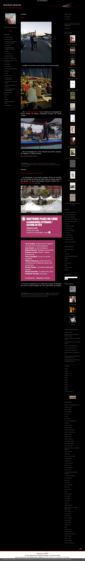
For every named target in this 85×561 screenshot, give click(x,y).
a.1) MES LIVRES (8, 37)
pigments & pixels (8, 92)
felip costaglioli (38, 296)
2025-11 (66, 384)
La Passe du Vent (68, 228)
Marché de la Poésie (69, 249)
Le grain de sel (68, 460)
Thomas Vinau (68, 538)
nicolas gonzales (44, 296)
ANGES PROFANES (72, 44)
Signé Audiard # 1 (68, 267)
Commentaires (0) (24, 164)
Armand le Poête (68, 407)
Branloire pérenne (12, 5)
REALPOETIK (68, 515)
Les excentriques (68, 478)
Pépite (66, 265)
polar (6, 97)
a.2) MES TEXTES (9, 39)
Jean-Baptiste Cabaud (69, 441)
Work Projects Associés (70, 542)
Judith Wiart (67, 453)
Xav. (65, 347)
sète (32, 164)
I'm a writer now (68, 263)
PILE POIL (72, 192)
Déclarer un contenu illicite (20, 557)
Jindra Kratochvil (68, 451)
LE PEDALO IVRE (68, 235)
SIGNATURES (8, 105)
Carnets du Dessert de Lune (71, 214)
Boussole (7, 51)
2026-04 (66, 373)
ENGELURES (73, 112)
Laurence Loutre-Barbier (70, 456)
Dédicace (67, 269)
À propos (10, 30)
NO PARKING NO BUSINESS (72, 158)
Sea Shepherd (68, 522)
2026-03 (66, 375)
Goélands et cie (73, 350)
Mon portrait (67, 28)
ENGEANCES (73, 101)
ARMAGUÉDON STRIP (73, 78)
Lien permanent (52, 163)
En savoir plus (68, 559)
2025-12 (66, 382)
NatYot (66, 491)
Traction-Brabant (68, 540)
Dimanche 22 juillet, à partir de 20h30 (32, 173)
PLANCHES (72, 314)
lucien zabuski (26, 166)
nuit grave (25, 294)
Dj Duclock (67, 423)
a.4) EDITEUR (8, 45)
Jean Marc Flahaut (69, 438)
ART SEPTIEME (72, 304)
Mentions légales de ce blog (32, 557)
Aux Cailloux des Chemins (70, 212)
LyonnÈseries (8, 66)
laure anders (49, 164)
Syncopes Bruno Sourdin (70, 533)
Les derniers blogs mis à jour (30, 555)
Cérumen (67, 416)
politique (6, 99)
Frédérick (67, 350)
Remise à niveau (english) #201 (71, 256)
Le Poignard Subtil (68, 467)
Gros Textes (67, 223)
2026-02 (66, 377)
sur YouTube (67, 19)
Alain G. (66, 345)
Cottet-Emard (67, 418)
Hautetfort (46, 553)
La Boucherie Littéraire (69, 225)
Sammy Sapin (68, 520)
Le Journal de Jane (69, 463)
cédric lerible (38, 164)
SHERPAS (72, 324)
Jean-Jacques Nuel (69, 445)
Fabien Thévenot (68, 427)
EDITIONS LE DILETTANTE (71, 221)
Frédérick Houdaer (69, 338)
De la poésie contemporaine (71, 420)
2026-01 (66, 380)
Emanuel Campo (68, 425)
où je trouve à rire (8, 75)
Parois (66, 260)
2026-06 (66, 368)
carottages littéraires (9, 55)
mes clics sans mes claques (11, 68)
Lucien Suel (67, 480)
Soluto (66, 527)
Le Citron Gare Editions (70, 230)
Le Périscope (67, 465)
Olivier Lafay (67, 496)
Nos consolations (68, 493)
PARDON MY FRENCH (73, 180)
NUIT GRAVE (73, 169)
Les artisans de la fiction (70, 475)
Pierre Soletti (67, 513)
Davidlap (66, 332)
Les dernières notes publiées (42, 555)
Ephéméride (7, 64)
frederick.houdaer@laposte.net (10, 27)
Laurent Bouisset (68, 458)
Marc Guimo (67, 487)
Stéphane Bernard (68, 334)
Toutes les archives (69, 391)
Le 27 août (67, 253)
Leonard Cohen (68, 469)
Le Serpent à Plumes (69, 239)
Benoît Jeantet (68, 409)
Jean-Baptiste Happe (69, 443)
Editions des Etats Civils (70, 216)
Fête (66, 251)
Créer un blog (39, 553)
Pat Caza (67, 502)
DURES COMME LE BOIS (72, 90)
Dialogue (66, 258)
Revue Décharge (68, 517)
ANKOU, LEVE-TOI (72, 67)
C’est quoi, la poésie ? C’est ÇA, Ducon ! (36, 163)
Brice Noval (67, 414)
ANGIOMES (72, 56)
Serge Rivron (67, 524)
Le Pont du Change (69, 237)
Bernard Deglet (68, 411)
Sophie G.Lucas (68, 529)
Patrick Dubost (68, 511)
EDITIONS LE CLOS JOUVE (71, 219)
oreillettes (7, 70)
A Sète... (23, 17)
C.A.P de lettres (8, 53)
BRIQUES (72, 294)
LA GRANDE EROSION (73, 146)
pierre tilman (44, 164)
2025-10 (66, 386)
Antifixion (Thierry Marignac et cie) (72, 404)
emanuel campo (52, 294)
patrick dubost (46, 294)
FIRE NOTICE (73, 124)
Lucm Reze (67, 482)
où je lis (6, 73)
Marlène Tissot (68, 489)
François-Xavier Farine (69, 429)
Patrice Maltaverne (69, 505)
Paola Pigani (67, 498)
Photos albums (69, 284)
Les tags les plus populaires (54, 555)
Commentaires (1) (42, 293)
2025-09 (66, 389)
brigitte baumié (27, 296)
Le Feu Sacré (67, 232)
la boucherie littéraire (32, 294)
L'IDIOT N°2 (72, 135)
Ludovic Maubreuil (68, 484)
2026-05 (66, 371)
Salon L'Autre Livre (74, 345)
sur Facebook (67, 16)
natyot (34, 164)
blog (68, 557)
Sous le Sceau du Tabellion (70, 241)
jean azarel (33, 296)
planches (7, 94)
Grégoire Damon (68, 434)
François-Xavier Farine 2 (70, 432)
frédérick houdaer (39, 294)
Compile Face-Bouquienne (10, 58)
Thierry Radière (68, 536)
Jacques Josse (68, 436)
